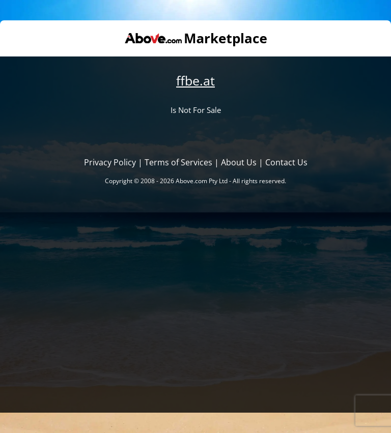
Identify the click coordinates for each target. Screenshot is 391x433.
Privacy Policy (110, 162)
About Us (239, 162)
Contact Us (286, 162)
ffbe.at (195, 80)
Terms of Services (178, 162)
